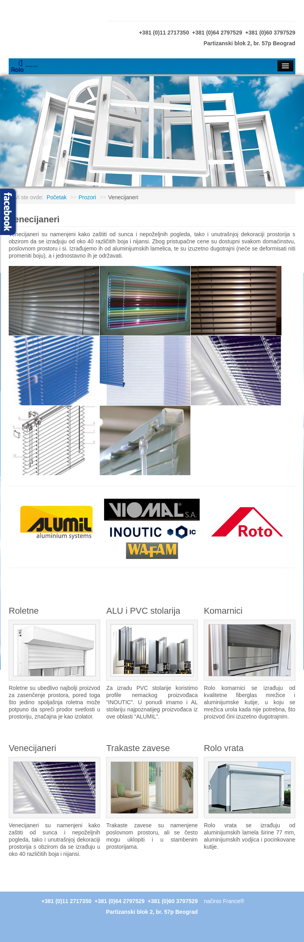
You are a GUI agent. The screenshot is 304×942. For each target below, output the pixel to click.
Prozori (87, 197)
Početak (57, 197)
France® (233, 901)
